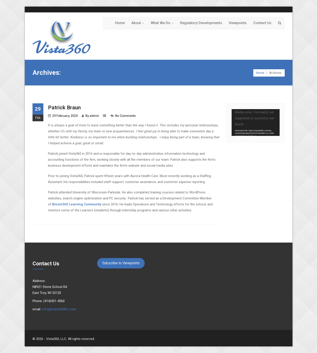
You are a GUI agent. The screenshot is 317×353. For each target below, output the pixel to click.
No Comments (125, 116)
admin (94, 116)
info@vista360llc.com (59, 309)
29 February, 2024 (65, 116)
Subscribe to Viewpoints (121, 263)
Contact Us (262, 23)
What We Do (163, 23)
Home (120, 23)
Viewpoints (238, 23)
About (138, 23)
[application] (256, 122)
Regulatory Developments (201, 23)
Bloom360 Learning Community (76, 204)
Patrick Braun (64, 107)
